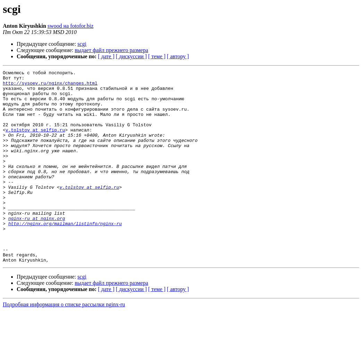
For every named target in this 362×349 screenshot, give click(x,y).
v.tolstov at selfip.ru (35, 142)
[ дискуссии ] (131, 56)
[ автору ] (178, 56)
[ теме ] (156, 56)
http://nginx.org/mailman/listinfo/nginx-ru (65, 255)
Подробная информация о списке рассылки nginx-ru (64, 343)
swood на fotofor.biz (71, 26)
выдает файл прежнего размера (111, 50)
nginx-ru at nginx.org (36, 248)
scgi (81, 44)
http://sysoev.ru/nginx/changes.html (50, 86)
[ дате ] (106, 56)
